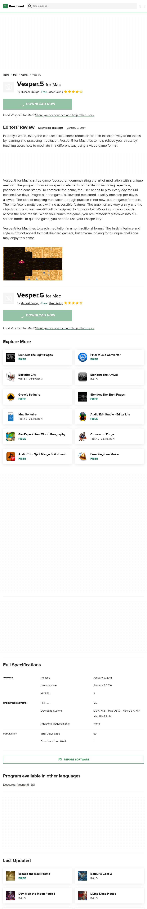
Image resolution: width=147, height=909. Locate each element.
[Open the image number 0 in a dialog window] (32, 263)
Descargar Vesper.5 (16, 785)
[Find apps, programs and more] (82, 6)
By (28, 92)
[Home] (6, 75)
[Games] (25, 75)
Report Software (73, 759)
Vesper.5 (39, 84)
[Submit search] (30, 6)
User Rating (66, 92)
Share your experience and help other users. (64, 115)
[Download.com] (13, 6)
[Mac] (15, 75)
